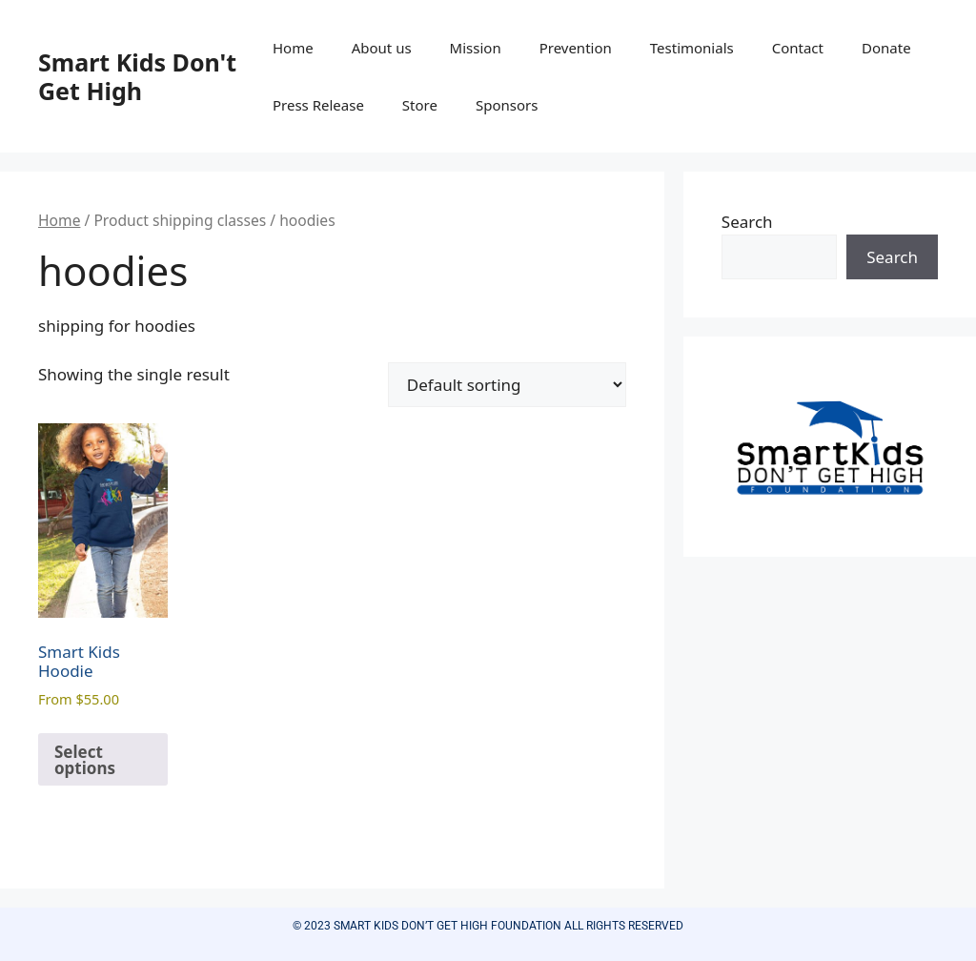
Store (419, 104)
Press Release (318, 104)
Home (293, 47)
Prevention (575, 47)
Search (747, 222)
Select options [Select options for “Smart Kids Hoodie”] (84, 760)
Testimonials (692, 47)
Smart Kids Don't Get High (137, 76)
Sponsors (507, 104)
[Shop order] (507, 384)
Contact (798, 47)
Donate (886, 47)
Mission (475, 47)
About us (382, 47)
